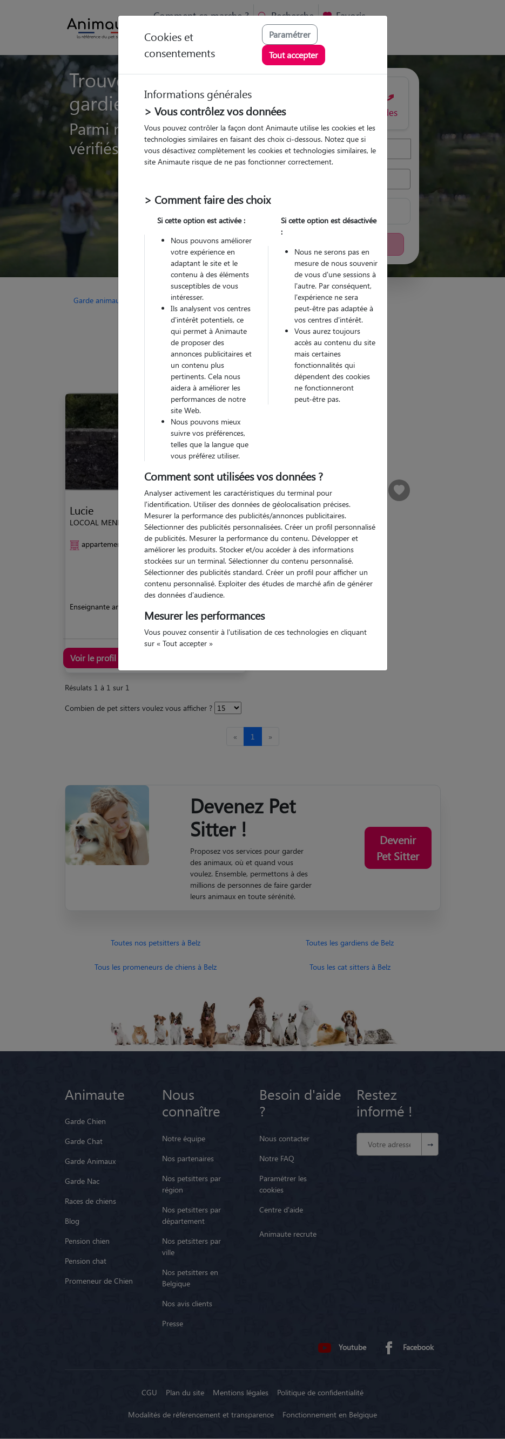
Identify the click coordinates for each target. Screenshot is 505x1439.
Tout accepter (293, 54)
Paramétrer (290, 34)
